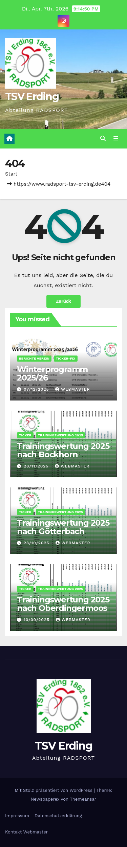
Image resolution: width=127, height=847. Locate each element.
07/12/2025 (37, 389)
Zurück (63, 301)
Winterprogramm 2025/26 (52, 373)
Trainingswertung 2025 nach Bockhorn (63, 450)
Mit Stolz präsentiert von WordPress (54, 790)
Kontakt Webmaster (26, 831)
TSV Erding (32, 96)
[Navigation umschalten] (116, 138)
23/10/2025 (37, 543)
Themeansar (83, 799)
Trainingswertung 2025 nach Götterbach (63, 527)
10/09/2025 (37, 619)
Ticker (25, 435)
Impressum (17, 815)
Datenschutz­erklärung (58, 815)
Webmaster (72, 389)
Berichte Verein (34, 358)
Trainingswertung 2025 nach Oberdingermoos (63, 604)
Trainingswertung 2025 (60, 435)
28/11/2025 (37, 466)
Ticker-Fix (66, 358)
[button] (103, 138)
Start (11, 174)
